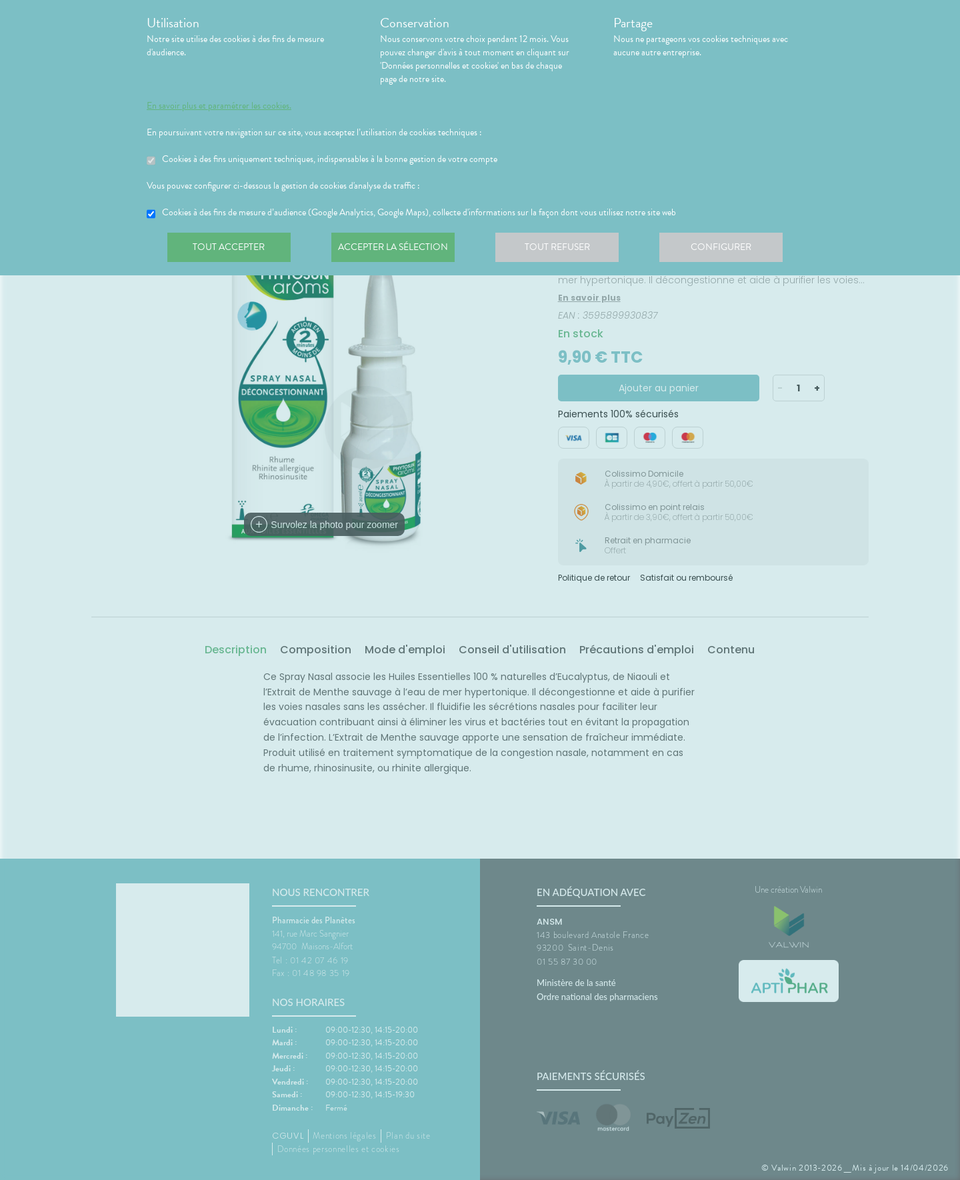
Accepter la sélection (397, 249)
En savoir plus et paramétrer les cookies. (219, 106)
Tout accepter (230, 249)
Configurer (730, 249)
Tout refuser (563, 249)
